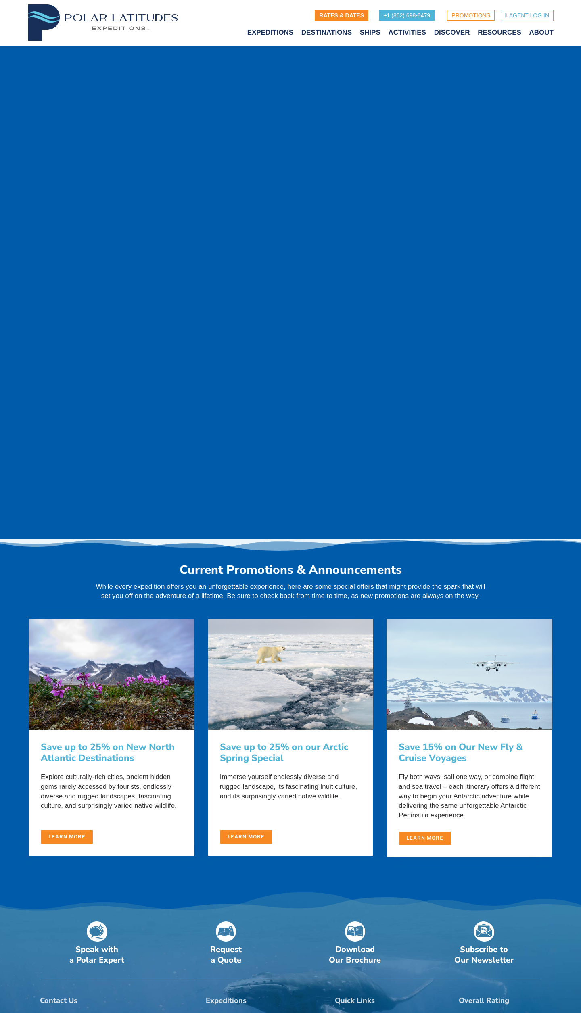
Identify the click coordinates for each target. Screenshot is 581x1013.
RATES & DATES (341, 16)
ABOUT (541, 33)
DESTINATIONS (326, 33)
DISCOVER (452, 33)
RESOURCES (499, 33)
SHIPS (370, 33)
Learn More (67, 839)
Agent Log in (529, 16)
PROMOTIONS (470, 16)
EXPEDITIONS (270, 33)
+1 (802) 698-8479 (406, 16)
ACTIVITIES (407, 33)
